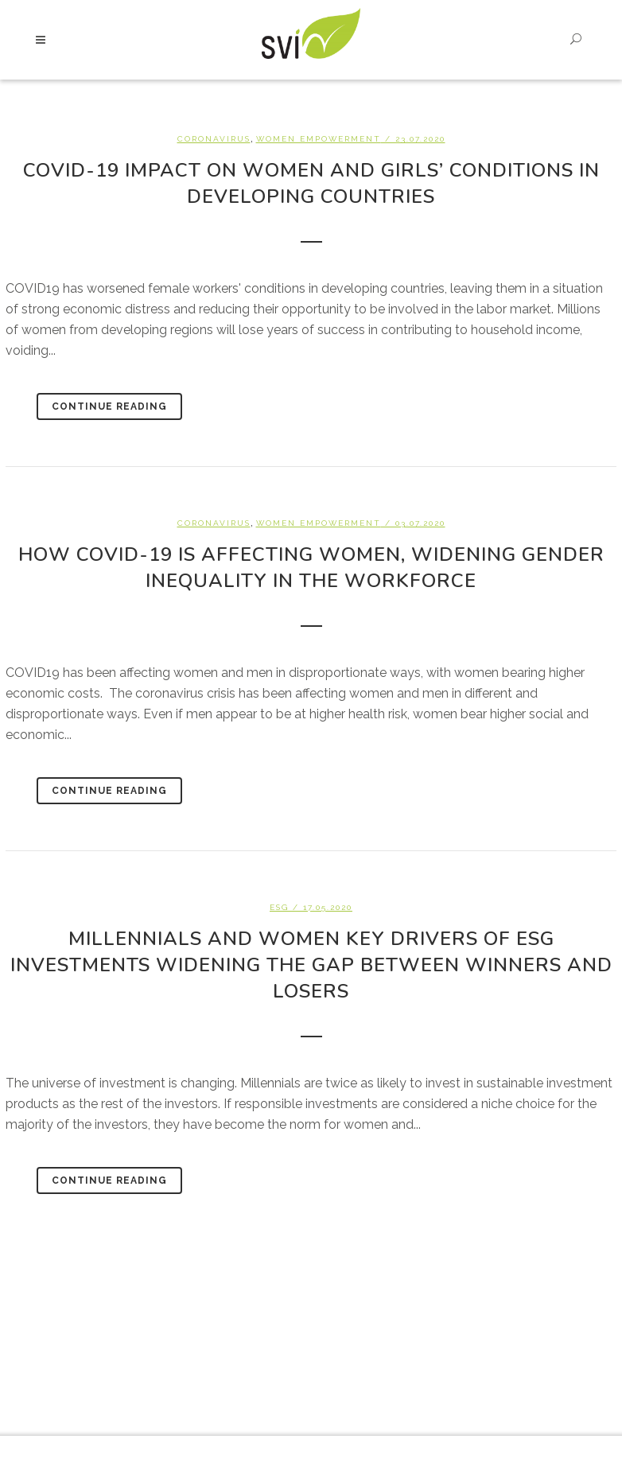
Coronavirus (214, 138)
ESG (279, 907)
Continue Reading (109, 406)
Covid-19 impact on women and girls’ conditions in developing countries (311, 183)
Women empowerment (318, 138)
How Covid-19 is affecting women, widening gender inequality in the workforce (311, 567)
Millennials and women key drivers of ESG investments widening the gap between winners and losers (311, 965)
